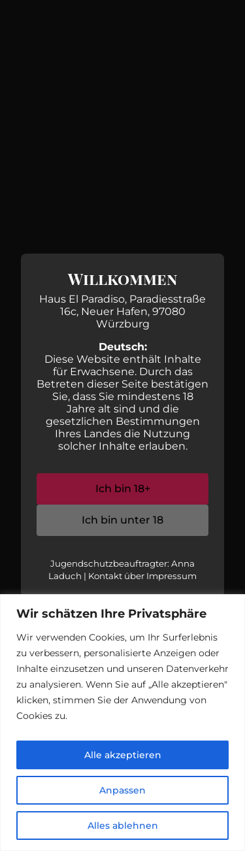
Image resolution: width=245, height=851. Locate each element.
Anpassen (122, 790)
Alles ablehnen (123, 825)
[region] (122, 722)
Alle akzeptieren (122, 755)
